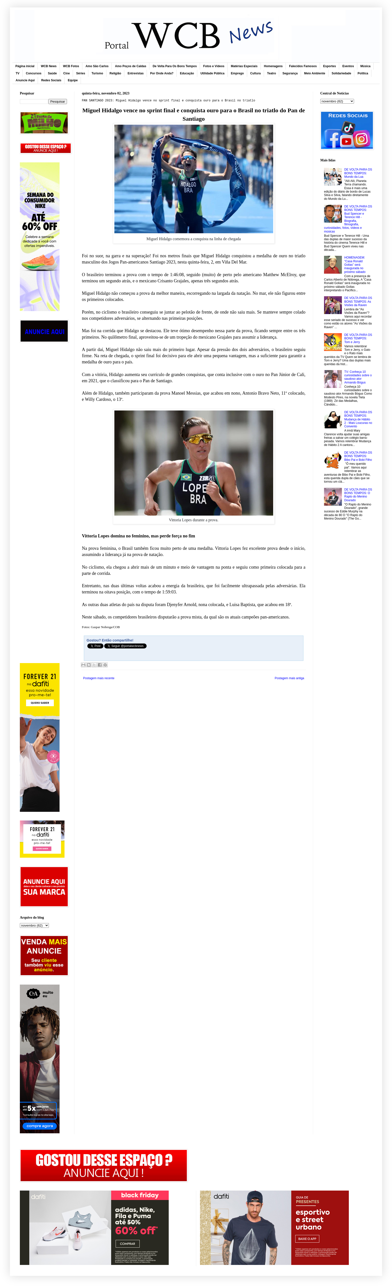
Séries (80, 73)
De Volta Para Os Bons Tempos (175, 66)
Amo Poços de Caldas (130, 66)
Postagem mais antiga (289, 678)
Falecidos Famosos (303, 66)
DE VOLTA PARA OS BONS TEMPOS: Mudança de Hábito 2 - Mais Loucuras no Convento (358, 419)
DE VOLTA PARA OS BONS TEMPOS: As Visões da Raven (358, 301)
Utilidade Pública (212, 73)
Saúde (52, 73)
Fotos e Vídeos (213, 66)
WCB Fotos (71, 66)
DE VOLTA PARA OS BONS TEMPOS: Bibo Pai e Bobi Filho (358, 456)
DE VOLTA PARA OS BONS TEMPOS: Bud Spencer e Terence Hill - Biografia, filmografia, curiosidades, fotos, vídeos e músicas (348, 219)
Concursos (33, 73)
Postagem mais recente (98, 678)
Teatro (271, 73)
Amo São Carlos (97, 66)
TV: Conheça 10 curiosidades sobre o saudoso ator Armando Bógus (358, 377)
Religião (115, 73)
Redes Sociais (51, 80)
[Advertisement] (43, 425)
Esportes (329, 66)
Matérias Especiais (244, 66)
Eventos (348, 66)
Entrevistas (136, 73)
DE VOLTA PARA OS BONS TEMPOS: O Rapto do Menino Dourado (358, 495)
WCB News (49, 66)
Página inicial (24, 66)
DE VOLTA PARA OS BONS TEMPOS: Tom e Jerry (358, 338)
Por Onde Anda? (161, 73)
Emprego (237, 73)
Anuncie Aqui (25, 80)
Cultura (255, 73)
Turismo (97, 73)
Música (365, 66)
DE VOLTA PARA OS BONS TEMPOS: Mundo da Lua (358, 173)
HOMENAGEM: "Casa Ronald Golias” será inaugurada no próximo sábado (354, 265)
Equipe (73, 80)
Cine (66, 73)
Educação (187, 73)
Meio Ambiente (314, 73)
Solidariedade (341, 73)
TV (17, 73)
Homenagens (273, 66)
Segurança (289, 73)
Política (363, 73)
